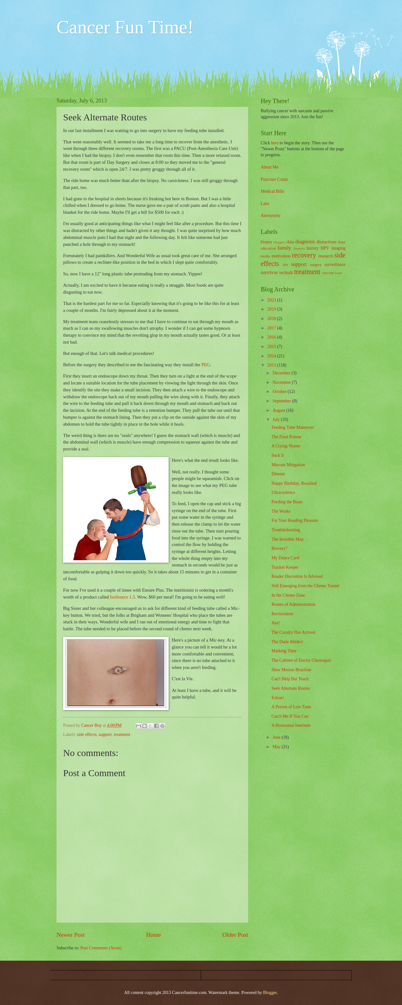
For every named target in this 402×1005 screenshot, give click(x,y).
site (285, 264)
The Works (280, 511)
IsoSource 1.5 (122, 596)
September (282, 401)
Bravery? (279, 548)
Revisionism (282, 613)
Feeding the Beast (286, 502)
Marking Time (283, 651)
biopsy (266, 242)
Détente (278, 474)
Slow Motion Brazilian (291, 669)
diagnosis (305, 242)
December (282, 373)
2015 (272, 346)
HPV (325, 248)
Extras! (277, 697)
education (268, 248)
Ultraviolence (283, 492)
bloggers (279, 242)
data (290, 242)
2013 (272, 365)
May (277, 746)
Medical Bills (272, 191)
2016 (272, 337)
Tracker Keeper (284, 567)
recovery (304, 255)
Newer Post (71, 934)
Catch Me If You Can (289, 716)
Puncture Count (274, 179)
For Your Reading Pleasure (294, 520)
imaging (338, 248)
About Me (269, 167)
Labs (265, 203)
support (105, 734)
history (312, 248)
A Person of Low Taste (291, 706)
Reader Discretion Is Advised (296, 576)
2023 (272, 300)
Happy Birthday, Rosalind (294, 483)
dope (341, 242)
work (338, 273)
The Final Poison (286, 436)
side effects (86, 734)
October (280, 391)
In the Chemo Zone (288, 595)
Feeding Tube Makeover (292, 427)
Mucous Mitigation (288, 464)
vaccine (328, 273)
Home (153, 934)
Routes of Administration (293, 604)
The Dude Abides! (287, 641)
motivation (281, 256)
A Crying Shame (285, 446)
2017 (272, 328)
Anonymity (270, 215)
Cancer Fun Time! (125, 27)
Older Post (235, 934)
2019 (272, 309)
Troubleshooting (285, 529)
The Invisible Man (287, 539)
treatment (122, 734)
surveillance (334, 264)
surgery (316, 264)
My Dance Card (285, 557)
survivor (269, 272)
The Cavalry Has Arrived (293, 632)
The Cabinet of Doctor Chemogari (301, 660)
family (284, 248)
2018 (272, 318)
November (282, 382)
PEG (205, 364)
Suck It (277, 455)
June (277, 737)
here (275, 143)
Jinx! (275, 623)
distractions (327, 242)
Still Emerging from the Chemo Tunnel (305, 585)
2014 (272, 356)
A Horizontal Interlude (291, 725)
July (277, 419)
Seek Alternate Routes (290, 688)
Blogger (270, 992)
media (265, 256)
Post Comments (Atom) (101, 948)
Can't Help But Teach (289, 678)
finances (299, 248)
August (279, 410)
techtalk (286, 272)
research (325, 256)
